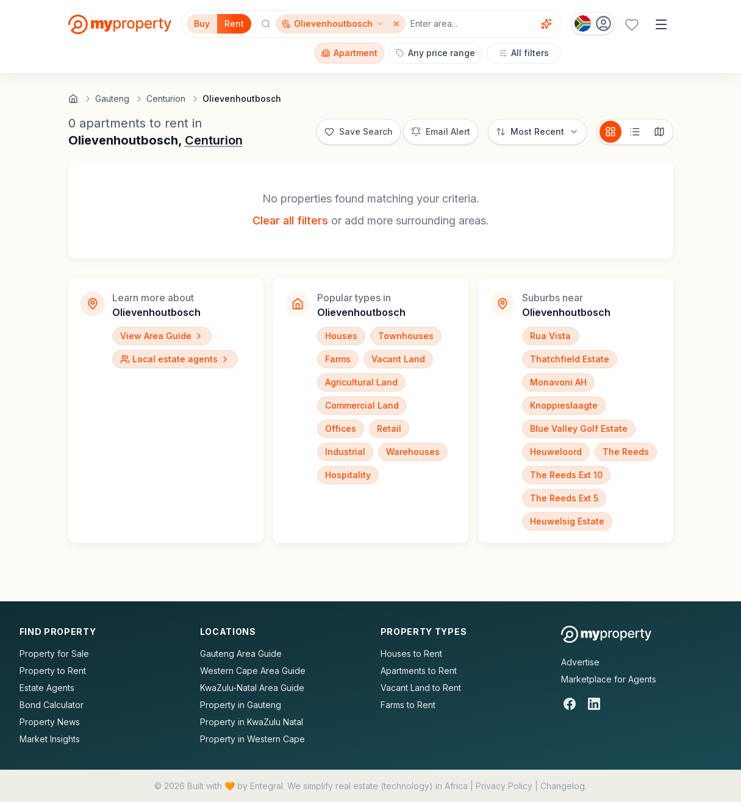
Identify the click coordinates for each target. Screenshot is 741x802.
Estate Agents (47, 687)
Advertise (580, 662)
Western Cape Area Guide (253, 670)
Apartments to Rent (419, 670)
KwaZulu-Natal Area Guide (252, 687)
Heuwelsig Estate (567, 521)
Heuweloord (556, 451)
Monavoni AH (558, 382)
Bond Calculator (52, 705)
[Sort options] (537, 132)
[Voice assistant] (546, 23)
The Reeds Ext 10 (566, 475)
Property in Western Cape (252, 739)
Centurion (214, 140)
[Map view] (659, 132)
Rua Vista (550, 336)
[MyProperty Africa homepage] (606, 634)
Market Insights (50, 739)
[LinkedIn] (594, 703)
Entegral (266, 786)
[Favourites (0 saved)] (632, 24)
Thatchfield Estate (569, 359)
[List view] (635, 132)
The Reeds (626, 451)
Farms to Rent (408, 705)
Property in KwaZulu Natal (251, 722)
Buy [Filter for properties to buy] (202, 23)
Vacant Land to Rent (421, 687)
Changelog (562, 786)
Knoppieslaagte (564, 405)
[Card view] (610, 132)
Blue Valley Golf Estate (579, 428)
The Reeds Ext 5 (564, 498)
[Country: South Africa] (593, 23)
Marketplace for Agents (608, 679)
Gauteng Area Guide (241, 653)
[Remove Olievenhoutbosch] (398, 24)
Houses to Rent (411, 653)
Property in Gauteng (240, 705)
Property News (50, 722)
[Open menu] (661, 24)
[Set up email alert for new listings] (440, 132)
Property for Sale (54, 653)
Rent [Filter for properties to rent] (234, 23)
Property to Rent (53, 670)
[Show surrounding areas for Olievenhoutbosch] (333, 24)
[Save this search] (359, 132)
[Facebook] (569, 703)
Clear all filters (290, 220)
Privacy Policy (504, 786)
